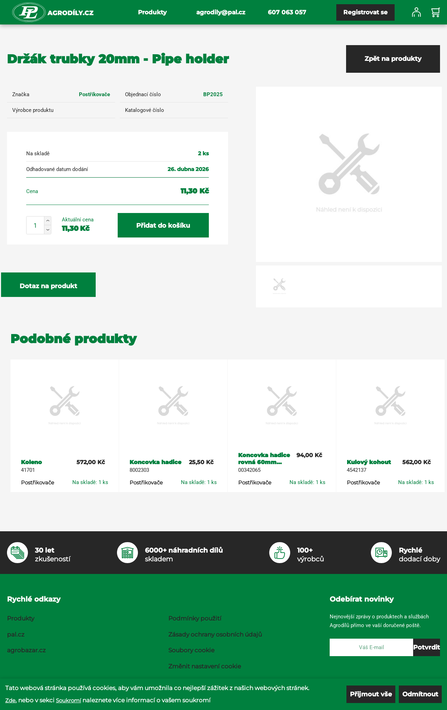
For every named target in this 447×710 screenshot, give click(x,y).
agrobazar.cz (26, 650)
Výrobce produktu (32, 110)
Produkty (152, 12)
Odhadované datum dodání (57, 169)
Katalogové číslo (144, 110)
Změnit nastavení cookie (204, 666)
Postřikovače (94, 94)
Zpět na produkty (393, 59)
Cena (32, 191)
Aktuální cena (78, 219)
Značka (20, 94)
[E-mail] (371, 647)
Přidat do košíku (163, 225)
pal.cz (15, 634)
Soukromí (68, 700)
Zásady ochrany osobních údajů (215, 634)
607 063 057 (287, 12)
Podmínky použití (194, 618)
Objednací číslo (143, 94)
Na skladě (38, 153)
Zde (10, 700)
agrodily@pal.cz (220, 12)
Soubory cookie (191, 650)
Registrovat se (365, 12)
